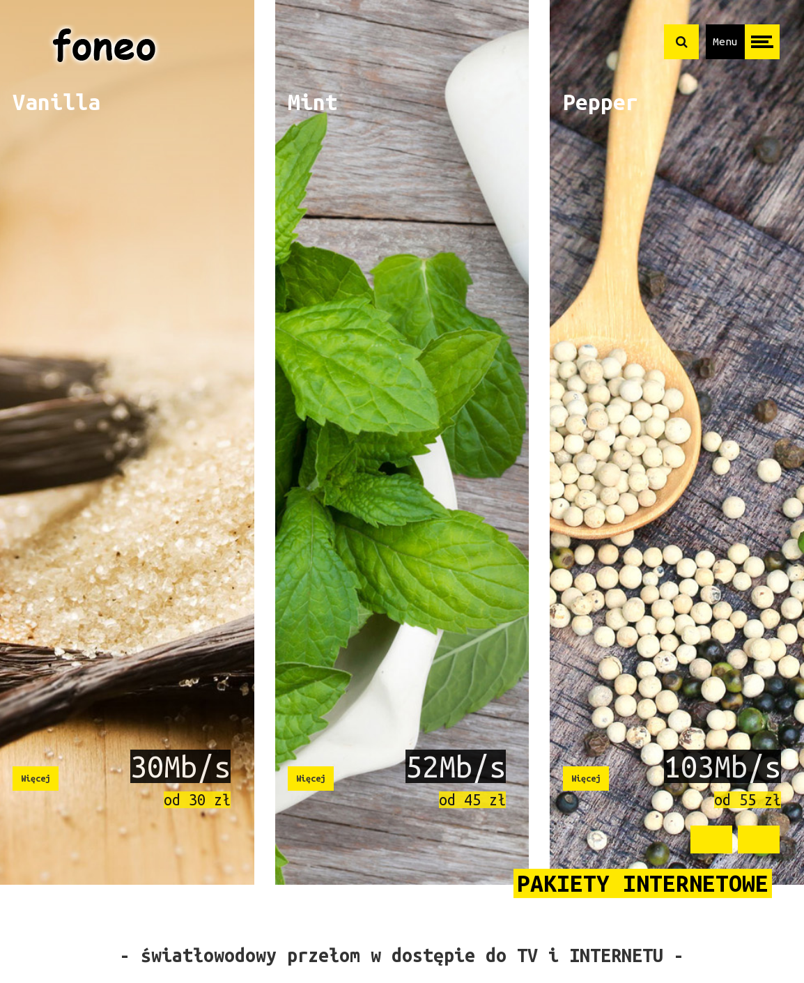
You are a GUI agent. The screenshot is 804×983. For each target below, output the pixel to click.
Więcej (35, 778)
